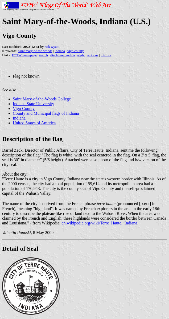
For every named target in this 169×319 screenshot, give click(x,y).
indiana (60, 51)
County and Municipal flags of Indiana (46, 113)
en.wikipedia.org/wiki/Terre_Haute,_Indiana (99, 223)
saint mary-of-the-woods (35, 51)
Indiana (19, 118)
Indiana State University (33, 103)
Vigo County (24, 108)
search (43, 55)
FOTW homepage (24, 55)
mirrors (106, 55)
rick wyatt (52, 47)
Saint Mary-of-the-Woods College (42, 99)
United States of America (34, 123)
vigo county (75, 51)
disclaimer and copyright (67, 55)
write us (92, 55)
